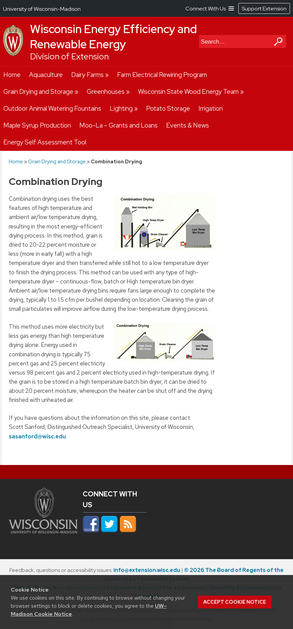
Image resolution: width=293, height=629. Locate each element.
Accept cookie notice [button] (234, 602)
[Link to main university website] (43, 534)
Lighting (121, 108)
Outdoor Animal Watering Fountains (52, 108)
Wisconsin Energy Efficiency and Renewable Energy (113, 37)
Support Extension (264, 8)
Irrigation (210, 108)
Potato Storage (168, 108)
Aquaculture (46, 75)
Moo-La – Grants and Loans (118, 125)
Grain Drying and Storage (38, 91)
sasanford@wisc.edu (37, 436)
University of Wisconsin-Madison (42, 8)
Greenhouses (106, 91)
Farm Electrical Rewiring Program (162, 75)
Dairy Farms (87, 75)
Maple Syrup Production (37, 125)
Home (12, 75)
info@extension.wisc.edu (146, 570)
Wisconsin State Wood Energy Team (188, 91)
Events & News (187, 125)
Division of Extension (69, 56)
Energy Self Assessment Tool (44, 142)
